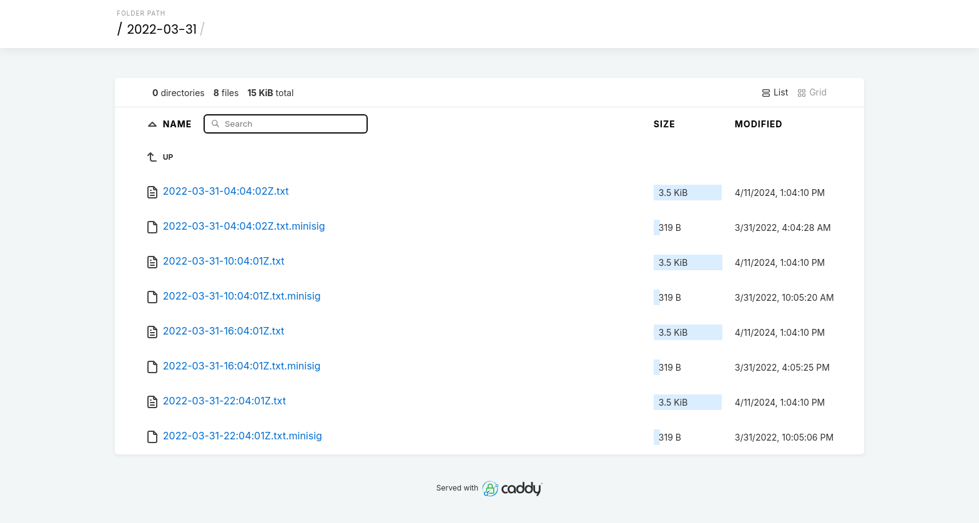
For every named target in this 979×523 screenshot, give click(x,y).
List (774, 92)
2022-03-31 (162, 29)
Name (179, 123)
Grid (812, 92)
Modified (759, 124)
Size (665, 124)
